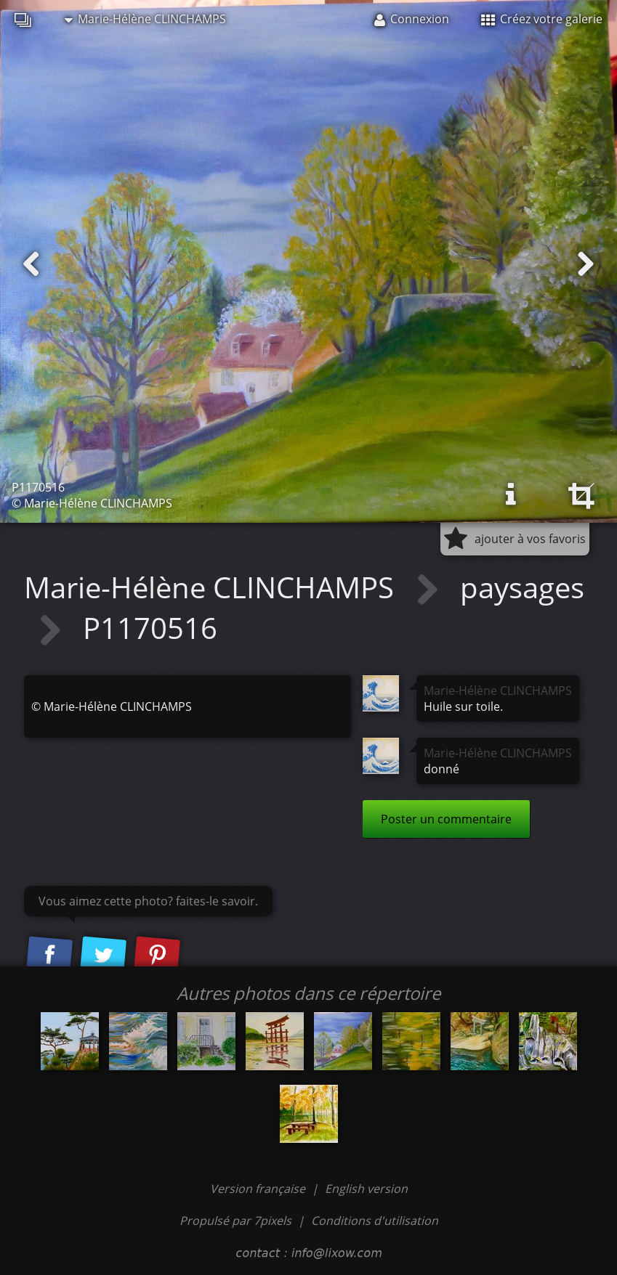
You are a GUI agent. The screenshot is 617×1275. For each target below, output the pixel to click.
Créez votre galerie (541, 19)
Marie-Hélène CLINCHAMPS (145, 19)
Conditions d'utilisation (374, 1221)
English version (366, 1189)
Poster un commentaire (446, 819)
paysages (522, 587)
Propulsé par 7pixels (235, 1221)
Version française (259, 1189)
